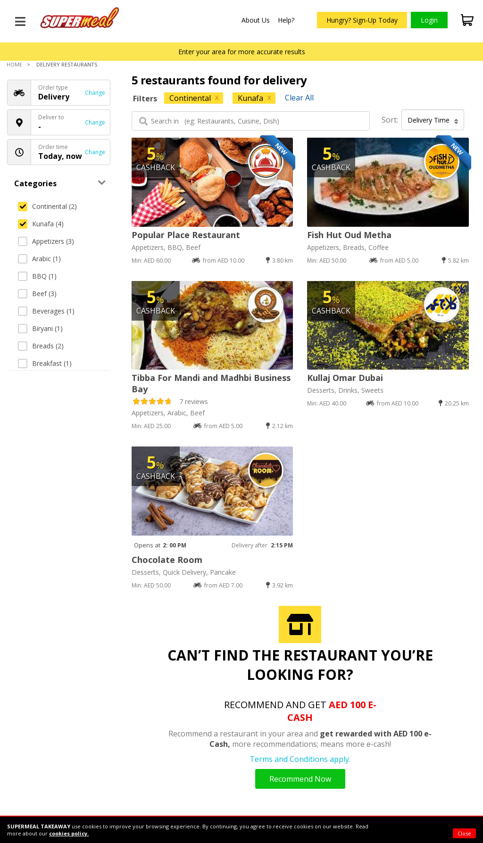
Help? (286, 20)
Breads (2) (41, 345)
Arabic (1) (39, 258)
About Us (256, 20)
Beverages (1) (46, 310)
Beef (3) (37, 293)
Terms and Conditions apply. (300, 759)
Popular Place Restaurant (186, 234)
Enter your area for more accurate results (241, 51)
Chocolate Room (167, 559)
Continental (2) (47, 206)
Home (14, 64)
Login (429, 20)
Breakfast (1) (45, 363)
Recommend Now (300, 779)
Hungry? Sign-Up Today (362, 20)
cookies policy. (69, 833)
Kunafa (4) (41, 223)
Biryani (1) (40, 328)
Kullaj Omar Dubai (345, 377)
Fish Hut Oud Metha (349, 234)
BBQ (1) (37, 276)
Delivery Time (433, 120)
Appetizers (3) (46, 241)
